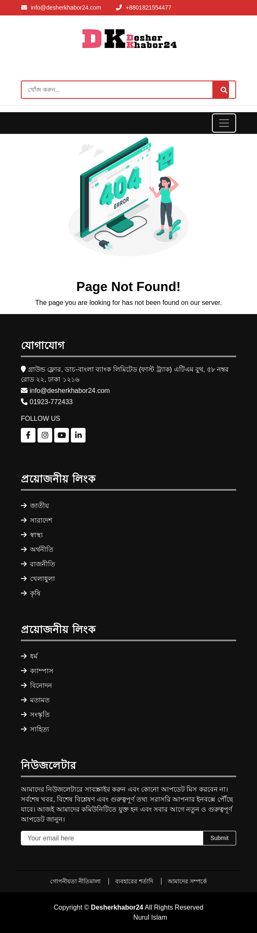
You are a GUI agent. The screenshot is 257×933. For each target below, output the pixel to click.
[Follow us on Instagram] (45, 435)
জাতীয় (35, 505)
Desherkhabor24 (117, 907)
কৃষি (30, 593)
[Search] (128, 89)
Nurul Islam (150, 917)
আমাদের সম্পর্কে (187, 881)
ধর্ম (29, 656)
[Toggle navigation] (224, 123)
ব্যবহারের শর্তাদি (135, 881)
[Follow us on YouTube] (61, 435)
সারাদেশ (36, 520)
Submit (219, 838)
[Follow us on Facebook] (28, 435)
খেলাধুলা (38, 578)
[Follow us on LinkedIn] (78, 435)
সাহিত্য (35, 729)
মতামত (35, 700)
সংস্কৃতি (35, 714)
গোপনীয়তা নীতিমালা (76, 881)
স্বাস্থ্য (32, 534)
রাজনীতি (38, 564)
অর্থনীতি (37, 549)
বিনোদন (36, 685)
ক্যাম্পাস (37, 670)
